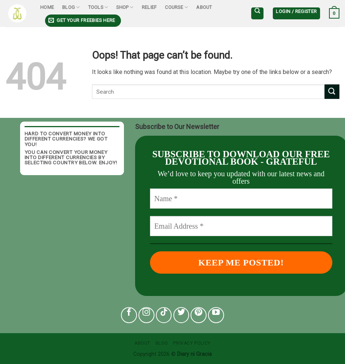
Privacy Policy (192, 343)
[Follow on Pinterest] (199, 315)
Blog (71, 7)
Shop (124, 7)
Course (176, 7)
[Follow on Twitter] (181, 315)
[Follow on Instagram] (146, 315)
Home (47, 7)
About (204, 7)
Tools (98, 7)
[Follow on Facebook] (129, 315)
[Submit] (332, 91)
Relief (149, 7)
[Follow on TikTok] (164, 315)
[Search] (257, 13)
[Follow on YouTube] (216, 315)
